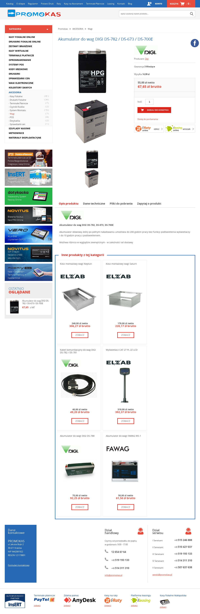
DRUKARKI (14, 73)
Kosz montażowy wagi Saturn (121, 263)
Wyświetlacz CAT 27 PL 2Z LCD (121, 349)
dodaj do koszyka (158, 110)
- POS (29, 117)
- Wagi (29, 113)
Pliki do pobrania (121, 203)
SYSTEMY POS (16, 64)
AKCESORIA (15, 92)
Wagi (90, 28)
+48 (120, 560)
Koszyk (180, 3)
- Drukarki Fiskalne (29, 99)
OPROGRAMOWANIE (20, 59)
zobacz (79, 335)
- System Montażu (29, 110)
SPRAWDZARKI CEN (19, 78)
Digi (147, 58)
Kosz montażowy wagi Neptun (76, 263)
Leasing (110, 3)
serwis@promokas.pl (162, 574)
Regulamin (33, 3)
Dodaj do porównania (147, 119)
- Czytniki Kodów (29, 106)
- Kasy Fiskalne (29, 96)
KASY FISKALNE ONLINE (22, 37)
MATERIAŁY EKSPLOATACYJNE (25, 137)
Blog (130, 3)
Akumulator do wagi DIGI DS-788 (77, 435)
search (192, 14)
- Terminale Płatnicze (29, 103)
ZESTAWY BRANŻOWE (20, 46)
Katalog (9, 3)
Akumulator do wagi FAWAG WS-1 (123, 435)
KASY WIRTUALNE (18, 50)
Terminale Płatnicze (95, 3)
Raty (59, 3)
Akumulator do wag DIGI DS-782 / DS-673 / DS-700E (35, 302)
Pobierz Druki (47, 3)
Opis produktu (68, 203)
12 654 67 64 (118, 552)
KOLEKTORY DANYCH (20, 87)
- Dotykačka (29, 120)
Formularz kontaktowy (19, 565)
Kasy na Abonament (73, 3)
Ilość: (139, 101)
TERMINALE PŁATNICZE (21, 55)
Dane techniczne (94, 203)
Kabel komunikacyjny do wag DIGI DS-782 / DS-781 (78, 351)
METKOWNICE (16, 133)
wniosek (186, 129)
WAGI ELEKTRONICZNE (21, 82)
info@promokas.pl (113, 575)
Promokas (34, 13)
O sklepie (20, 3)
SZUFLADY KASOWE (19, 128)
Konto (158, 3)
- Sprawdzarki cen (29, 124)
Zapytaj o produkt (149, 203)
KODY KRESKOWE (18, 69)
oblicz (156, 129)
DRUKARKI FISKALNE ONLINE (25, 41)
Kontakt (121, 3)
